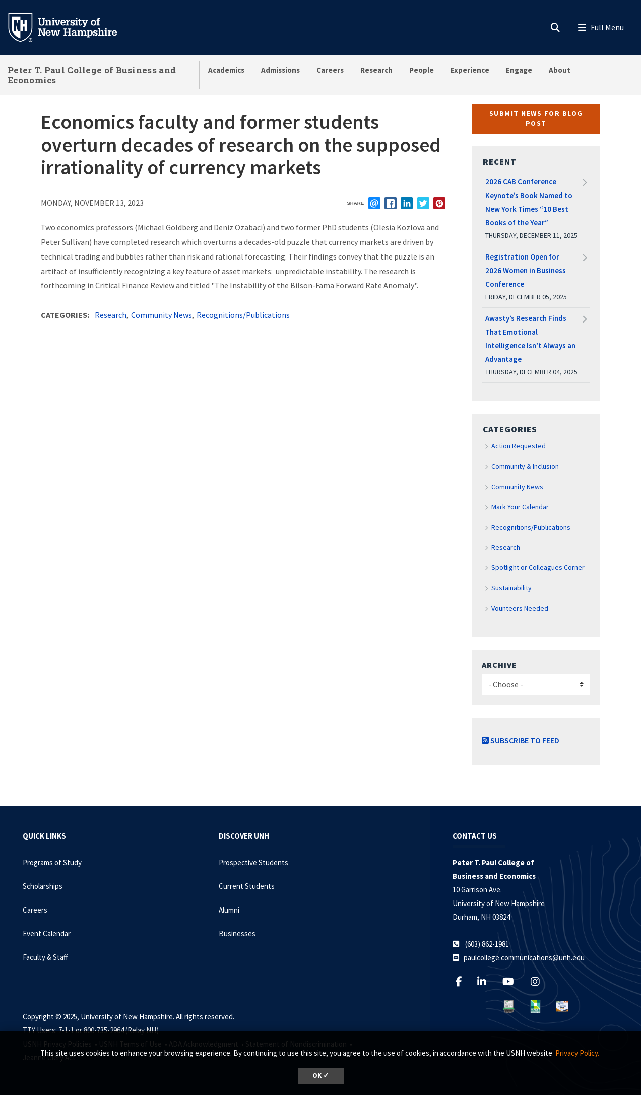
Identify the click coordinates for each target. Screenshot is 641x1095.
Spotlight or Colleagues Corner (538, 567)
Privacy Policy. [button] (577, 1053)
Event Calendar (47, 933)
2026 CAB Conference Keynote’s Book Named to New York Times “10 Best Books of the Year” (528, 202)
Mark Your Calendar (520, 506)
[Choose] (536, 684)
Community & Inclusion (525, 466)
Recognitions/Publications (243, 315)
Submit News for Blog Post (536, 118)
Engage (519, 70)
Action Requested (518, 445)
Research (376, 70)
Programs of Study (52, 862)
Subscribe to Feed (520, 740)
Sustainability (511, 587)
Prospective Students (253, 862)
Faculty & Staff (45, 957)
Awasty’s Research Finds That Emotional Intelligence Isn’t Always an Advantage (530, 338)
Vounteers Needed (519, 608)
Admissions (280, 70)
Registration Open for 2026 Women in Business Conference (525, 270)
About (559, 70)
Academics (226, 70)
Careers (330, 70)
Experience (470, 70)
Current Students (247, 886)
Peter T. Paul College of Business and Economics (92, 75)
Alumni (229, 910)
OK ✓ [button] (320, 1075)
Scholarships (42, 886)
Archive (499, 665)
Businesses (237, 933)
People (421, 70)
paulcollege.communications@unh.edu (524, 957)
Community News (161, 315)
